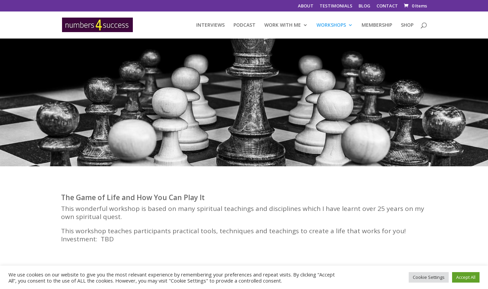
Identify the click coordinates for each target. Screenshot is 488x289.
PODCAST (244, 25)
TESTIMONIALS (336, 6)
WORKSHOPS (331, 25)
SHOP (407, 25)
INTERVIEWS (210, 25)
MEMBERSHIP (377, 25)
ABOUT (305, 6)
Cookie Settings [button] (429, 277)
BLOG (364, 6)
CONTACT (387, 6)
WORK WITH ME (282, 25)
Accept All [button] (465, 277)
